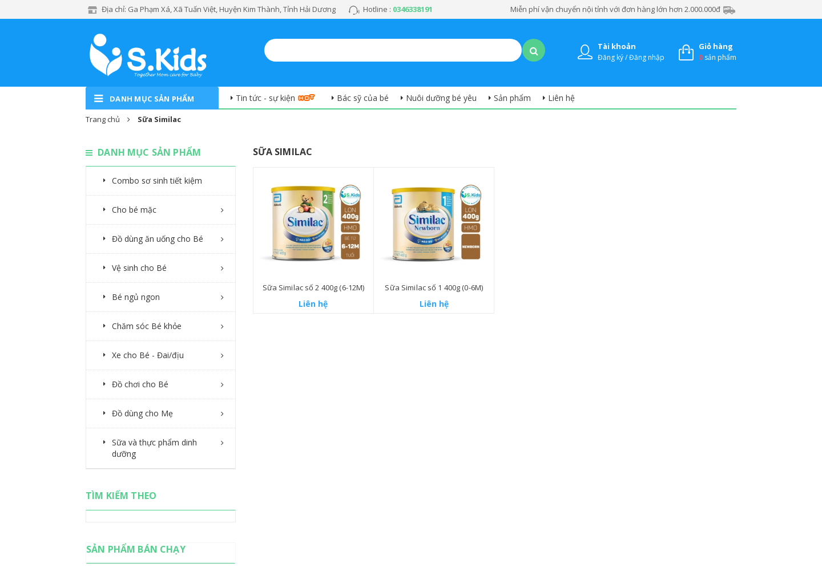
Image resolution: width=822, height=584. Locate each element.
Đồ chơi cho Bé (140, 384)
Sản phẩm (512, 97)
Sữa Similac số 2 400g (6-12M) (314, 287)
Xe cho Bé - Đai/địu (148, 355)
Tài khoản (617, 46)
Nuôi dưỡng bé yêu (441, 97)
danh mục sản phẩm (152, 99)
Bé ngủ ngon (136, 296)
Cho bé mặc (134, 209)
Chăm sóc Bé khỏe (147, 326)
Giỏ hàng (716, 46)
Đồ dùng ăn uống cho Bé (157, 238)
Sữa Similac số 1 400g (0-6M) (434, 287)
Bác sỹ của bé (363, 97)
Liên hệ (561, 97)
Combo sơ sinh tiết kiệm (157, 180)
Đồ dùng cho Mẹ (142, 413)
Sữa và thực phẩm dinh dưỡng (154, 448)
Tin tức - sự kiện (265, 97)
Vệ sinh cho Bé (139, 267)
